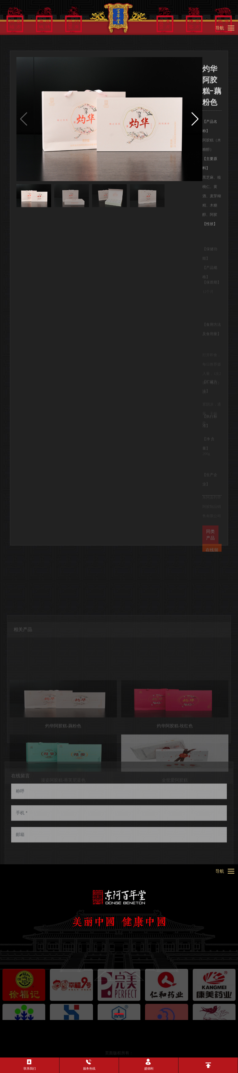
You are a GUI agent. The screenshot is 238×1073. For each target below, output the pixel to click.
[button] (195, 119)
